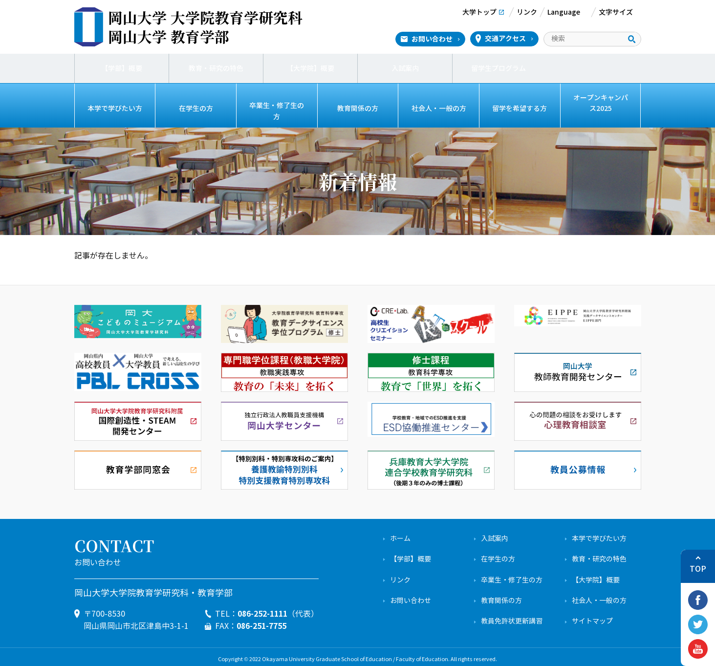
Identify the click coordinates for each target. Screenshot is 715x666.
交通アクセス (505, 38)
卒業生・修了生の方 (276, 108)
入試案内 (405, 68)
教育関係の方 (357, 108)
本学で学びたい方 (115, 108)
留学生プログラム (499, 68)
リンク (400, 575)
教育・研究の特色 (216, 68)
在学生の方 (196, 108)
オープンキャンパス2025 (600, 102)
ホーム (400, 534)
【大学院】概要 (310, 68)
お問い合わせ (432, 39)
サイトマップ (592, 616)
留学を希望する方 (519, 108)
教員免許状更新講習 (511, 616)
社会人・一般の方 (439, 108)
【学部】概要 (121, 68)
